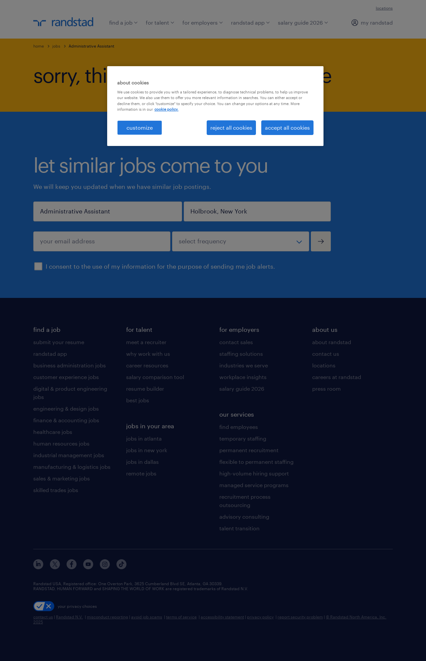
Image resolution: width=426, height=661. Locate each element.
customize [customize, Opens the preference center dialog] (139, 127)
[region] (215, 106)
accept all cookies (287, 127)
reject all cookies (231, 127)
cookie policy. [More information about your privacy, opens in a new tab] (166, 109)
